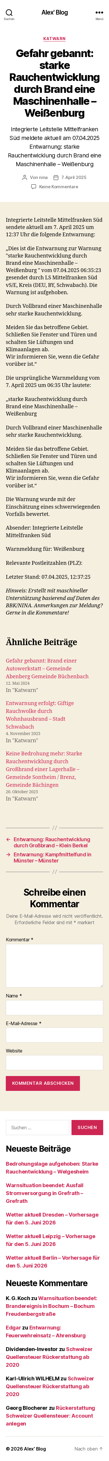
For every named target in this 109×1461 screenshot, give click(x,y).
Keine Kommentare (58, 186)
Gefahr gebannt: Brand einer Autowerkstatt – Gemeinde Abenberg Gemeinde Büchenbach (47, 669)
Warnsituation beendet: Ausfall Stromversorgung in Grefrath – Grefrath (44, 1193)
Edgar (13, 1328)
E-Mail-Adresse (24, 1023)
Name (14, 996)
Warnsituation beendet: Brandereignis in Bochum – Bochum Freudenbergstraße (51, 1306)
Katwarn (54, 38)
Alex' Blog (54, 12)
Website (14, 1051)
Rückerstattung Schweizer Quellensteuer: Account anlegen (50, 1416)
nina (43, 177)
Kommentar (19, 939)
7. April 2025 (74, 177)
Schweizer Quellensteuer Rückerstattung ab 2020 (49, 1357)
